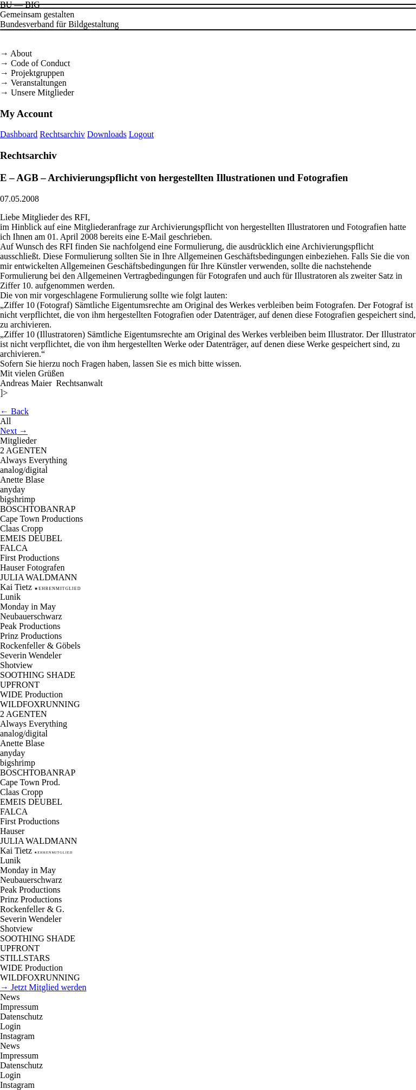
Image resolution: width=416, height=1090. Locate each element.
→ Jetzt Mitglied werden (43, 987)
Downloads (107, 134)
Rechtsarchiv (62, 134)
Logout (141, 134)
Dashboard (18, 134)
